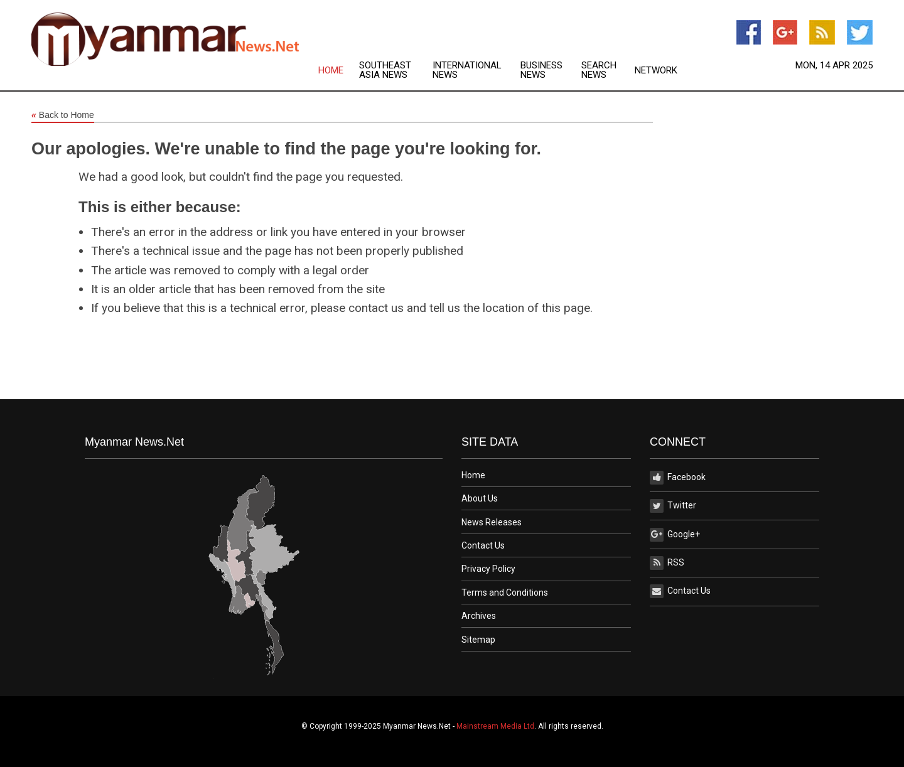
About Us (479, 498)
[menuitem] (338, 70)
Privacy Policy (488, 569)
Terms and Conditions (504, 592)
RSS (667, 563)
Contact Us (483, 545)
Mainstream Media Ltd (495, 726)
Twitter (673, 506)
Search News (598, 70)
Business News (541, 70)
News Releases (491, 522)
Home (330, 70)
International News (467, 70)
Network (656, 70)
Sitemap (478, 640)
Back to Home (62, 115)
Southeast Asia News (385, 70)
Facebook (678, 478)
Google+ (675, 535)
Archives (478, 616)
